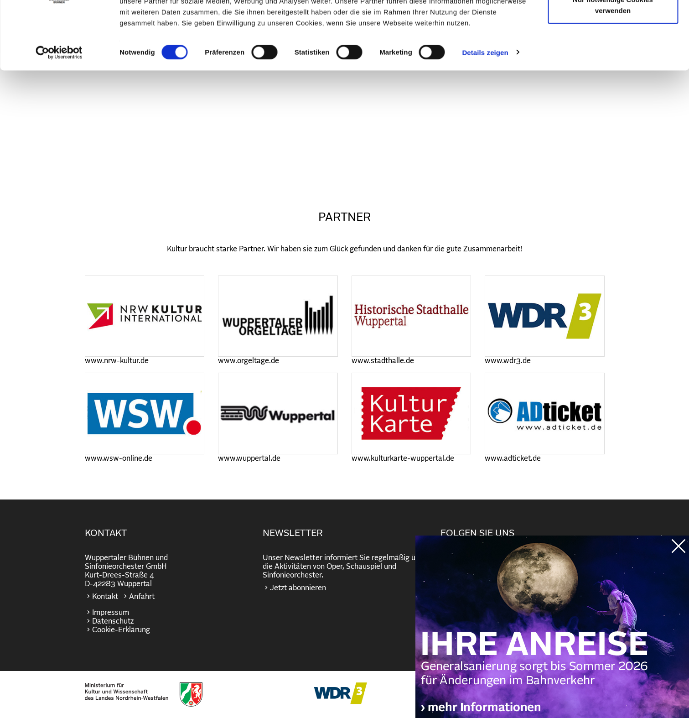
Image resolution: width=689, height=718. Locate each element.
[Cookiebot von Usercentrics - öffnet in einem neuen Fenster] (59, 107)
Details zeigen (485, 106)
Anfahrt (142, 596)
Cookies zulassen (613, 24)
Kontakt (105, 596)
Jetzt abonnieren (298, 588)
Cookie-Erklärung (121, 630)
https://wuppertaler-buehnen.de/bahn (552, 636)
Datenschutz (113, 621)
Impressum (110, 612)
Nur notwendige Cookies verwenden (613, 59)
